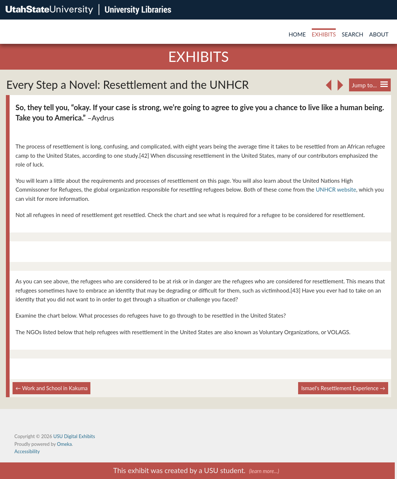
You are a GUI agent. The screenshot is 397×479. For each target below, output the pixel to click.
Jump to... (370, 84)
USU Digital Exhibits (74, 436)
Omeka (64, 444)
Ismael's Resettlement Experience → (343, 388)
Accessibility (27, 451)
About (379, 34)
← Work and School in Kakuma (51, 388)
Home (297, 34)
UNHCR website (336, 189)
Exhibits (324, 34)
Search (352, 34)
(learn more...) (264, 471)
